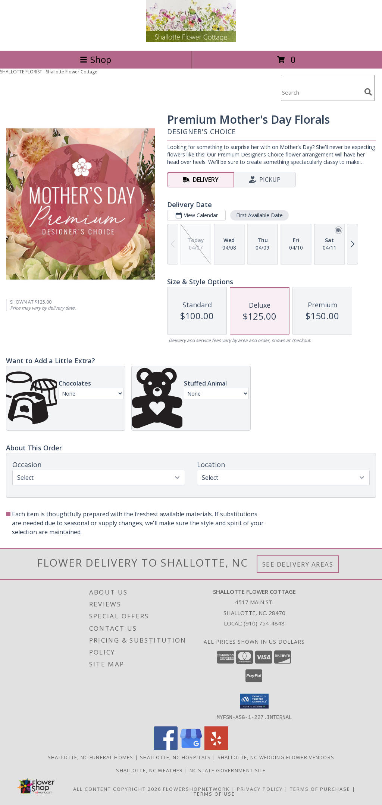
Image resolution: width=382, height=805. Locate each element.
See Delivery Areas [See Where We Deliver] (298, 564)
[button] (254, 701)
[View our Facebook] (166, 747)
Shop (95, 59)
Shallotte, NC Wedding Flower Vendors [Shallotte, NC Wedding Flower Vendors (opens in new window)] (276, 757)
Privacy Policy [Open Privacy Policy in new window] (260, 788)
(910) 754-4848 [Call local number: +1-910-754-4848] (264, 623)
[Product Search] (321, 93)
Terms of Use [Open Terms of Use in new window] (214, 793)
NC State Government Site (228, 770)
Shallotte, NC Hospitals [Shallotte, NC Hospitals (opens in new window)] (175, 757)
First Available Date (259, 215)
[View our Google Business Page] (191, 747)
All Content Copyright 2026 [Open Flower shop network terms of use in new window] (117, 788)
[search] (368, 92)
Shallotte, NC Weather (149, 770)
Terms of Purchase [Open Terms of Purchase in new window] (320, 788)
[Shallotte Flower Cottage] (191, 39)
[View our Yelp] (216, 747)
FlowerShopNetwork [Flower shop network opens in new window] (196, 788)
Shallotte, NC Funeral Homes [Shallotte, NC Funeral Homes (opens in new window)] (91, 757)
